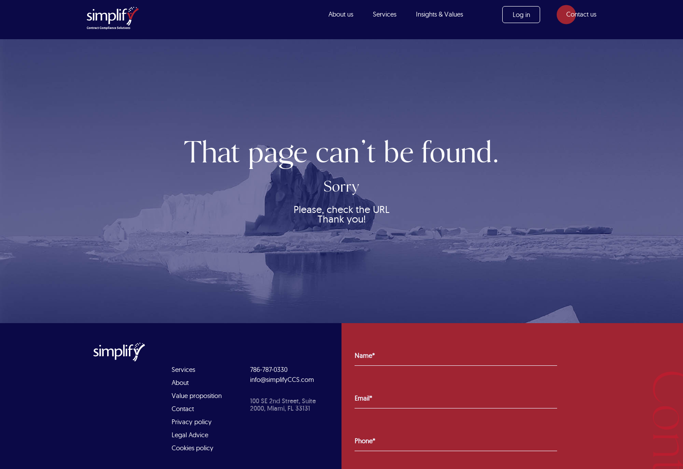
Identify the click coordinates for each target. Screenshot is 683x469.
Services (384, 14)
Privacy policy (192, 422)
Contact (183, 409)
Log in (521, 14)
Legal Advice (190, 435)
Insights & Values (439, 14)
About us (340, 14)
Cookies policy (192, 448)
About (180, 382)
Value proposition (197, 395)
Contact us (581, 14)
